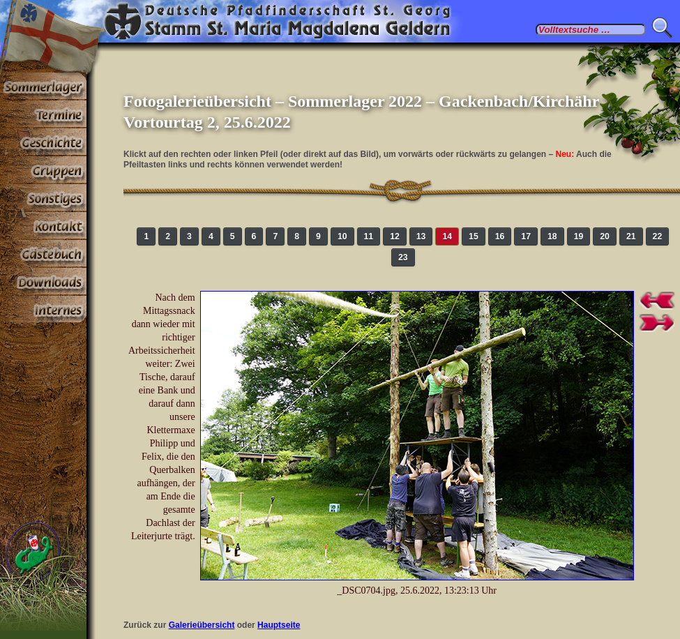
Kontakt (43, 226)
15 (473, 236)
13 (421, 236)
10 (342, 236)
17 (526, 236)
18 (552, 236)
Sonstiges (43, 198)
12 (395, 236)
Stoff (43, 282)
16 (500, 236)
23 (403, 257)
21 (631, 236)
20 (605, 236)
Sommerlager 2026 (43, 86)
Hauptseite (278, 625)
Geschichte (43, 142)
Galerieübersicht (202, 625)
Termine (43, 114)
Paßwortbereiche (43, 310)
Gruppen (43, 170)
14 (447, 236)
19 (579, 236)
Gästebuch (43, 254)
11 (369, 236)
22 (658, 236)
